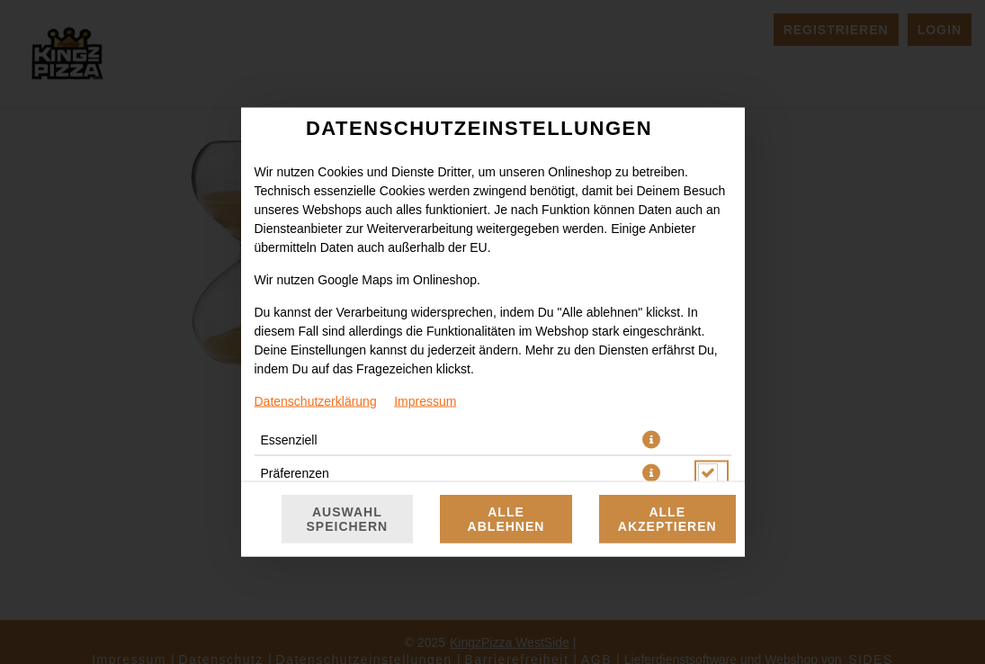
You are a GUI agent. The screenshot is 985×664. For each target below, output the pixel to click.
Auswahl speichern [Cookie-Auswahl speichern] (348, 519)
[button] (651, 440)
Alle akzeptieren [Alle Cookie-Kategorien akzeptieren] (667, 519)
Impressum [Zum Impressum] (425, 401)
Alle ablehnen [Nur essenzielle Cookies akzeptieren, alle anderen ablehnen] (506, 519)
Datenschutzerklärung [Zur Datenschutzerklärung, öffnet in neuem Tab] (316, 401)
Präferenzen (295, 473)
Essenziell (289, 440)
